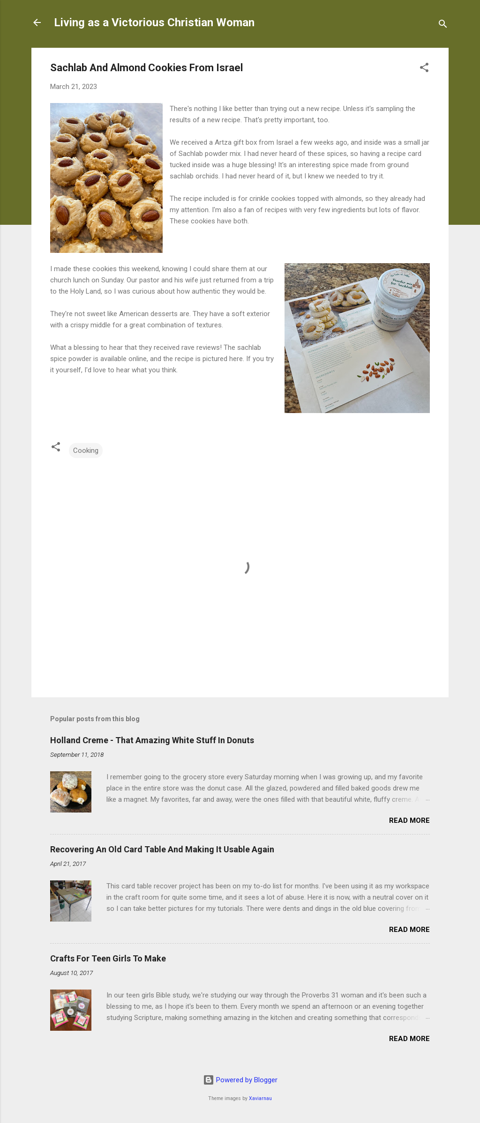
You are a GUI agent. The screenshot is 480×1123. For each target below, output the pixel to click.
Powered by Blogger (240, 1080)
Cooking (85, 450)
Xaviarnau (260, 1098)
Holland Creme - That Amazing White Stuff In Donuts (152, 740)
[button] (424, 69)
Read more (409, 820)
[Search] (443, 25)
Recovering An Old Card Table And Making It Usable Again (162, 849)
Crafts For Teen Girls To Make (108, 958)
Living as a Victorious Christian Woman (154, 22)
